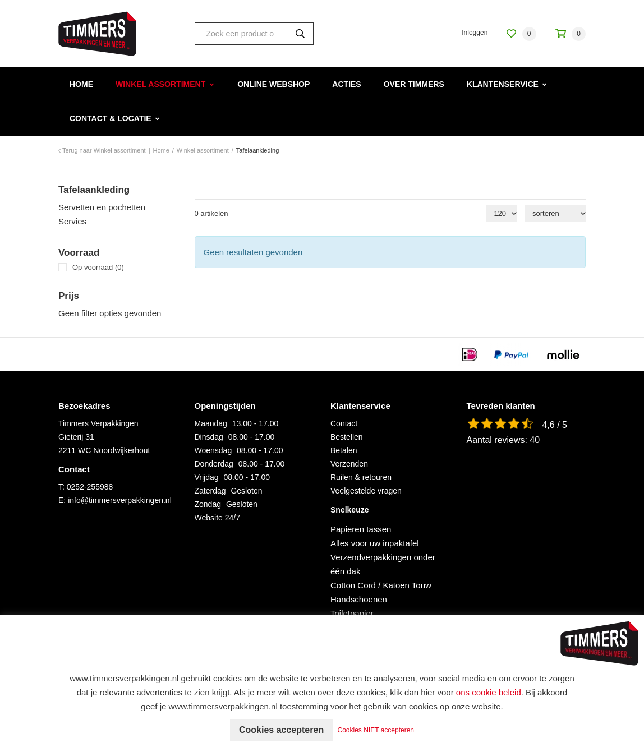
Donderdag (214, 463)
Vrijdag (207, 477)
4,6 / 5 (554, 425)
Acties (346, 84)
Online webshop (273, 84)
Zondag (208, 504)
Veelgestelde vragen (366, 490)
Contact (343, 423)
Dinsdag (209, 436)
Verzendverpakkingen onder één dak (382, 564)
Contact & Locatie (110, 118)
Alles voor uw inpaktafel (374, 543)
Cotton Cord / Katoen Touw (380, 585)
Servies (72, 221)
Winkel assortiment (160, 84)
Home (81, 84)
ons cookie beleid (488, 692)
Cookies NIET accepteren (376, 730)
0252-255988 (90, 486)
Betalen (343, 450)
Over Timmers (414, 84)
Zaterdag (210, 490)
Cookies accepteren (281, 730)
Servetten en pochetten (101, 207)
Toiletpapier (352, 613)
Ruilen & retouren (361, 477)
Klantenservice (503, 84)
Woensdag (213, 450)
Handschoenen (358, 599)
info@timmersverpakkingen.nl (120, 500)
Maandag (211, 423)
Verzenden (349, 463)
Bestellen (346, 436)
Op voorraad (98, 267)
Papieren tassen (360, 529)
